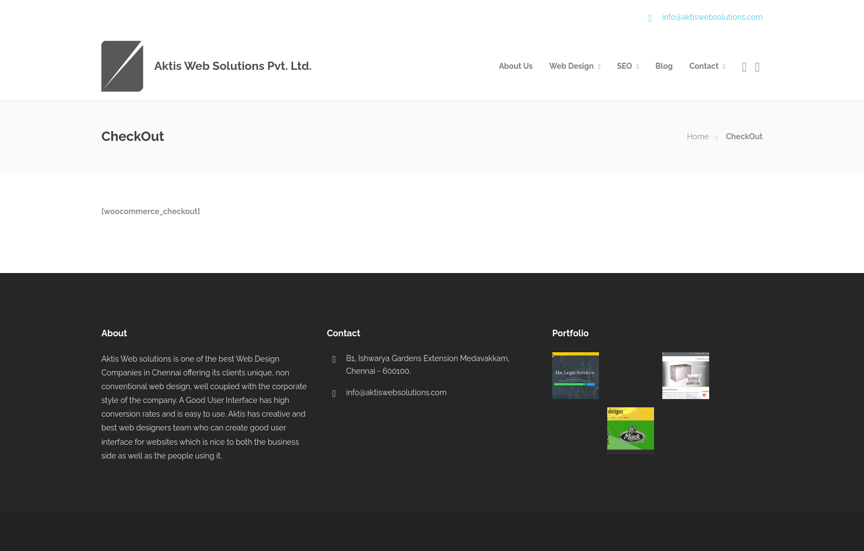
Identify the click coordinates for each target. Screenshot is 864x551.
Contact (704, 66)
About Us (515, 66)
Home (698, 136)
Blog (664, 66)
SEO (624, 66)
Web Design (571, 66)
